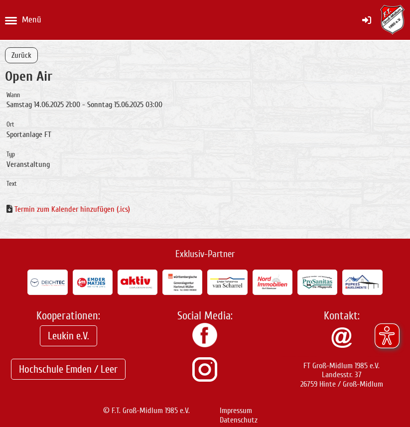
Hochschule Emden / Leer (68, 369)
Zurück (21, 55)
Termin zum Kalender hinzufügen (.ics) (72, 209)
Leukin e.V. (68, 336)
